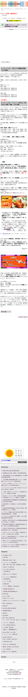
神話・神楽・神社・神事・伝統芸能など (12, 564)
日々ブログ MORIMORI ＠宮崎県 (10, 4)
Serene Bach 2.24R (16, 672)
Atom (17, 671)
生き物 (4, 615)
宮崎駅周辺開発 (6, 610)
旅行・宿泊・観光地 (7, 617)
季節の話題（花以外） (8, 560)
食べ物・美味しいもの (8, 632)
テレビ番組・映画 (7, 627)
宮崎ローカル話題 (7, 567)
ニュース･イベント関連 (8, 562)
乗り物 (4, 593)
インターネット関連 (7, 622)
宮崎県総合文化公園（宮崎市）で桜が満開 (13, 473)
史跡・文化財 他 (6, 603)
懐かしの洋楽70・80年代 (9, 639)
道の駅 (4, 605)
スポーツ (5, 596)
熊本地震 (6, 571)
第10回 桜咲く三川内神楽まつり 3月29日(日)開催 (14, 504)
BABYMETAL (6, 641)
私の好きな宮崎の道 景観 (8, 608)
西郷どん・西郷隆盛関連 (9, 629)
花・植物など (6, 555)
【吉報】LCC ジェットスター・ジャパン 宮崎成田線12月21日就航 (14, 25)
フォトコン (6, 581)
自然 (4, 613)
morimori (11, 29)
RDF (15, 671)
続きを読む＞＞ (5, 311)
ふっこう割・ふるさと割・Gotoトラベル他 (13, 619)
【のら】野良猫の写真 (8, 625)
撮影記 (5, 583)
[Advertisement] (14, 46)
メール (18, 669)
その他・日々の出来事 (8, 644)
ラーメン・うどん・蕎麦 (9, 634)
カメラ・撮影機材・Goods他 (10, 586)
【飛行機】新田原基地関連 (9, 591)
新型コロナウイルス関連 (9, 574)
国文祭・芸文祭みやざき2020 (10, 646)
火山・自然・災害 (7, 569)
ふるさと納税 (6, 649)
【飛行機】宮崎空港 (23, 316)
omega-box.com (17, 674)
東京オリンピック (7, 598)
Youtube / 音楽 (6, 637)
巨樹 (4, 557)
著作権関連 (6, 579)
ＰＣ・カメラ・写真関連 (8, 577)
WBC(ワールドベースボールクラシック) (12, 600)
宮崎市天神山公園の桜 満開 (9, 470)
